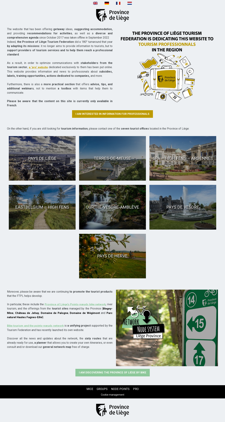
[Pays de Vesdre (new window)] (182, 207)
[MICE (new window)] (89, 389)
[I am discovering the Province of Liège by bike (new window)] (112, 373)
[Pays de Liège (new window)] (42, 158)
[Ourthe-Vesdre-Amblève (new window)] (112, 207)
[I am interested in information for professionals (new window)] (112, 114)
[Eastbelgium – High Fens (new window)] (42, 207)
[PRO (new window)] (136, 389)
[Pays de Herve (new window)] (112, 256)
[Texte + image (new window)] (167, 65)
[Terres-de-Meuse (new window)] (112, 158)
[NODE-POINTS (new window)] (120, 389)
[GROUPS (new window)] (102, 389)
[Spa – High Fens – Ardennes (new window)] (182, 158)
